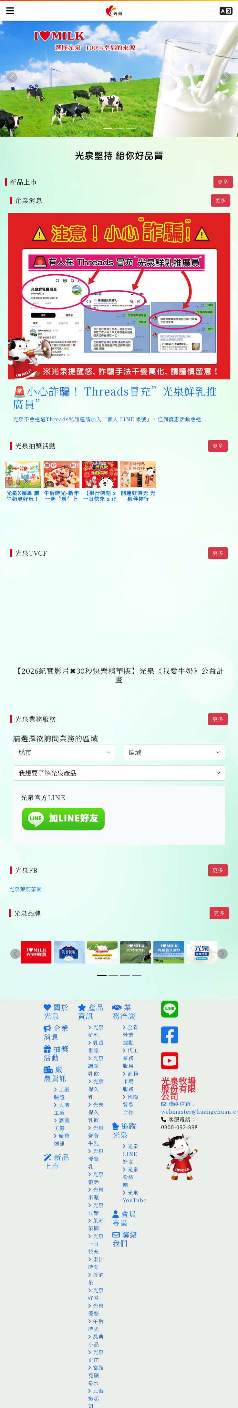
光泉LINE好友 (131, 1138)
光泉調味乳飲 (96, 1050)
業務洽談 (124, 995)
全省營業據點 (131, 1019)
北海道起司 (96, 1383)
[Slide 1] (107, 128)
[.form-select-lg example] (64, 741)
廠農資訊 (55, 1058)
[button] (227, 10)
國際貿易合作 (131, 1089)
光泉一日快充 (96, 1228)
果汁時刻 (96, 1247)
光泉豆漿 (96, 1193)
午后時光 (96, 1309)
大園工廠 (62, 1093)
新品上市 (56, 1145)
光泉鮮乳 (96, 1015)
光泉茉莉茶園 (25, 876)
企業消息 (56, 1016)
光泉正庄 (96, 1340)
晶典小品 (96, 1325)
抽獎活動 (56, 1037)
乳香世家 (96, 1031)
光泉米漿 (96, 1178)
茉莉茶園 (96, 1209)
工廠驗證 (62, 1077)
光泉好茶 (96, 1278)
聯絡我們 (125, 1223)
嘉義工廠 (62, 1108)
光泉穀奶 (96, 1162)
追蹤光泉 (124, 1114)
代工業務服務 (131, 1042)
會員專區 (124, 1202)
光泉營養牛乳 (96, 1120)
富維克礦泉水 (96, 1359)
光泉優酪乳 (96, 1143)
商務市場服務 (131, 1065)
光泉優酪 (96, 1294)
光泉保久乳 (96, 1073)
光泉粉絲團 (131, 1161)
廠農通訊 (62, 1124)
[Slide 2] (119, 128)
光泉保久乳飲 (96, 1096)
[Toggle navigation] (9, 10)
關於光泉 (56, 995)
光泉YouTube (135, 1180)
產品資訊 (91, 995)
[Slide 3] (131, 128)
